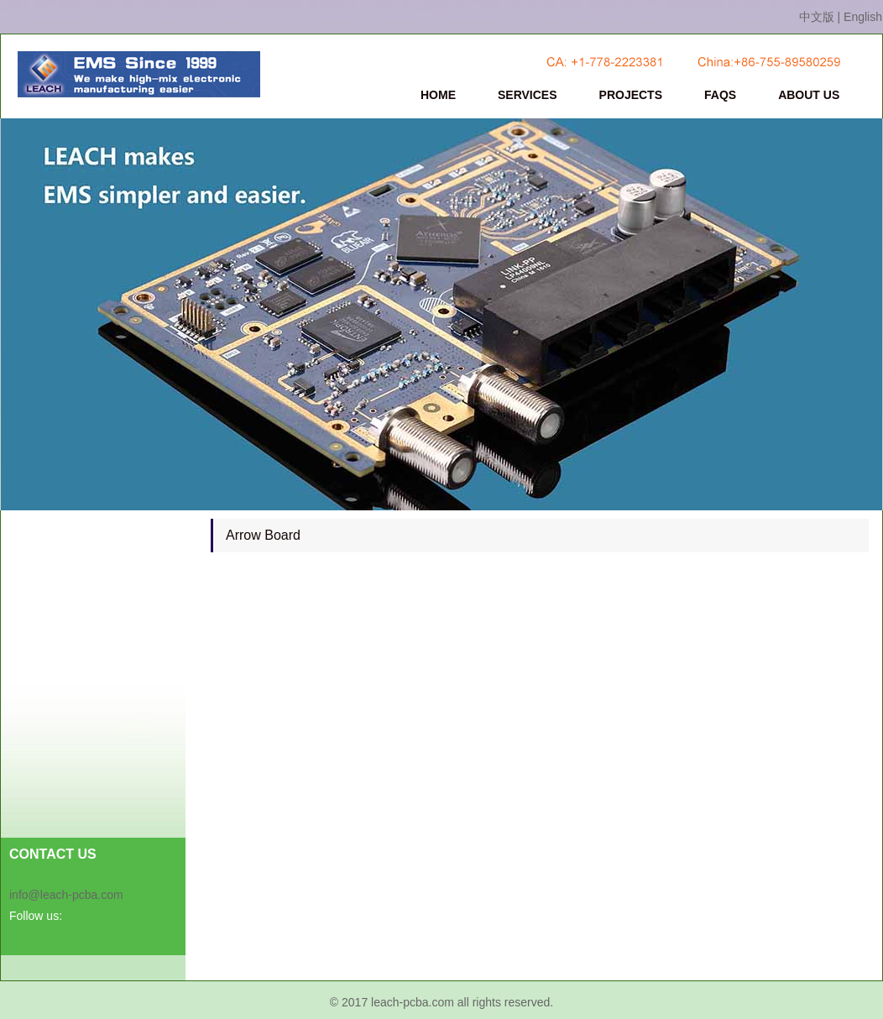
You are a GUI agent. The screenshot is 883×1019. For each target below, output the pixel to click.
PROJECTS (630, 95)
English (863, 17)
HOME (438, 95)
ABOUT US (808, 95)
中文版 (816, 17)
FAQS (720, 95)
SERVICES (527, 95)
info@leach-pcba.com (66, 894)
